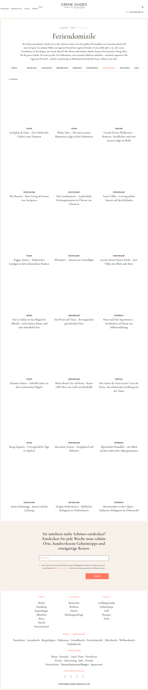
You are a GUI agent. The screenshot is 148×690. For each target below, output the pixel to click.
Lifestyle (38, 7)
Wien (41, 618)
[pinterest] (77, 677)
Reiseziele (9, 12)
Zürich (41, 622)
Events (58, 660)
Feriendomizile (109, 68)
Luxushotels (46, 68)
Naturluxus (32, 68)
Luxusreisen (22, 7)
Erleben (39, 12)
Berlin (41, 603)
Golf (106, 610)
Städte (8, 7)
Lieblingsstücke (106, 603)
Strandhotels (92, 68)
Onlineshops (106, 607)
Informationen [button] (73, 650)
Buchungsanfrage (74, 614)
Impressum (97, 664)
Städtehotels (74, 644)
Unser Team (76, 656)
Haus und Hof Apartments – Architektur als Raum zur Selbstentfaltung (118, 323)
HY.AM (87, 684)
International (41, 626)
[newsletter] (83, 677)
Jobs (81, 660)
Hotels (31, 12)
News (106, 618)
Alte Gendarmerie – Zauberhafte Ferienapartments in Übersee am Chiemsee (74, 200)
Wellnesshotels (127, 640)
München (41, 614)
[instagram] (71, 677)
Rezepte (106, 614)
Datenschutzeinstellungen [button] (75, 664)
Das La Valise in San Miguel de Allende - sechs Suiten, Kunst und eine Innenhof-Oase (29, 323)
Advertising (70, 660)
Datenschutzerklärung (63, 568)
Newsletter (91, 656)
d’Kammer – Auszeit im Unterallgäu (74, 260)
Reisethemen (20, 12)
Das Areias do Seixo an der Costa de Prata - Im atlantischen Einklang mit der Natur (119, 387)
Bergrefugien (62, 68)
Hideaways (77, 68)
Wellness (74, 607)
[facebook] (65, 677)
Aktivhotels (125, 68)
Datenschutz (52, 664)
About (54, 656)
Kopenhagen (41, 610)
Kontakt (64, 656)
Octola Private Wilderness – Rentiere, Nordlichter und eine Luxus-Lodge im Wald (119, 136)
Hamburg (41, 607)
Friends (89, 660)
